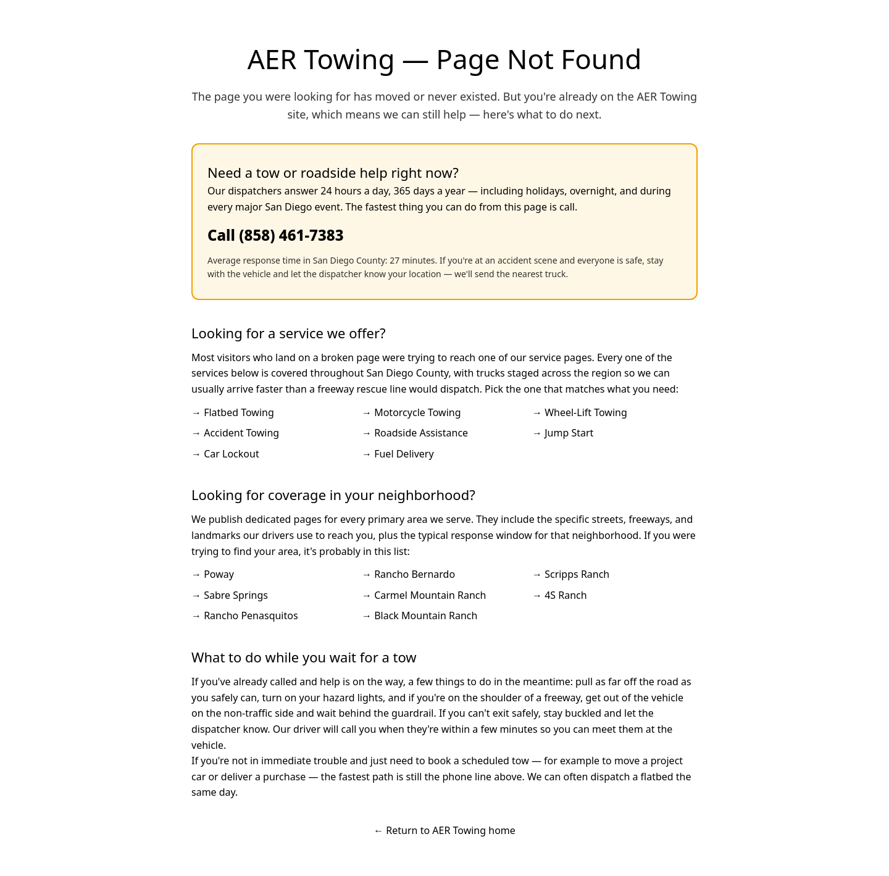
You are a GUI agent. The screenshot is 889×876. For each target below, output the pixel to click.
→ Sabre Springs (229, 595)
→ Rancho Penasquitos (244, 615)
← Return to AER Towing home (444, 830)
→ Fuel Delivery (398, 454)
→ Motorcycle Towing (411, 412)
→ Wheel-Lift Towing (579, 412)
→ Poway (212, 574)
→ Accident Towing (235, 433)
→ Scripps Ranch (570, 574)
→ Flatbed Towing (232, 412)
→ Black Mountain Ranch (419, 615)
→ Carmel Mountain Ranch (424, 595)
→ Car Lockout (225, 454)
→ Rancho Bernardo (408, 574)
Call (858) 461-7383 (275, 235)
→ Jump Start (562, 433)
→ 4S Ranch (559, 595)
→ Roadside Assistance (415, 433)
